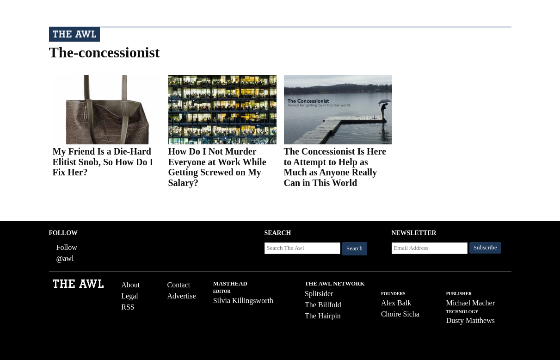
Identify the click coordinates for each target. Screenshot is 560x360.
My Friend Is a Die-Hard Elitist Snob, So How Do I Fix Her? (103, 161)
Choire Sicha (400, 314)
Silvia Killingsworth (243, 300)
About (130, 285)
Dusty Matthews (470, 320)
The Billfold (323, 305)
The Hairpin (323, 316)
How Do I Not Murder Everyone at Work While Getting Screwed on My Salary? (217, 167)
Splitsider (319, 294)
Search (354, 248)
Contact (178, 285)
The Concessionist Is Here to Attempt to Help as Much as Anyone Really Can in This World (335, 167)
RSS (127, 307)
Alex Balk (396, 303)
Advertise (181, 296)
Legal (129, 296)
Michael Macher (470, 303)
